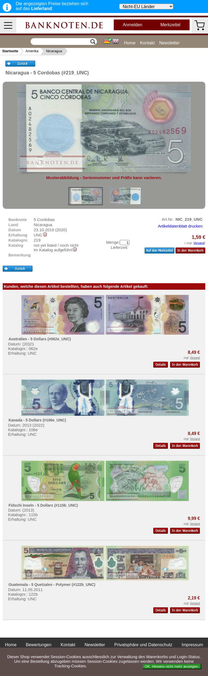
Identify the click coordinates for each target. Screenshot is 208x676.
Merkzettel (170, 24)
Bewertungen (38, 644)
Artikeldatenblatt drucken (180, 226)
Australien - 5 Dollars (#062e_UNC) (39, 339)
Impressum (192, 644)
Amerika (31, 51)
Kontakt (147, 43)
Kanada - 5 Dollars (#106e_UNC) (37, 420)
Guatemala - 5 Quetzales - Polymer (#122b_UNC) (51, 584)
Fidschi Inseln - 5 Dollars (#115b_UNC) (43, 505)
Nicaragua (54, 51)
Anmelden (132, 24)
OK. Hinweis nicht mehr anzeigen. (172, 666)
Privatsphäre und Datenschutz (143, 644)
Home (130, 43)
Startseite (10, 51)
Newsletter (169, 43)
